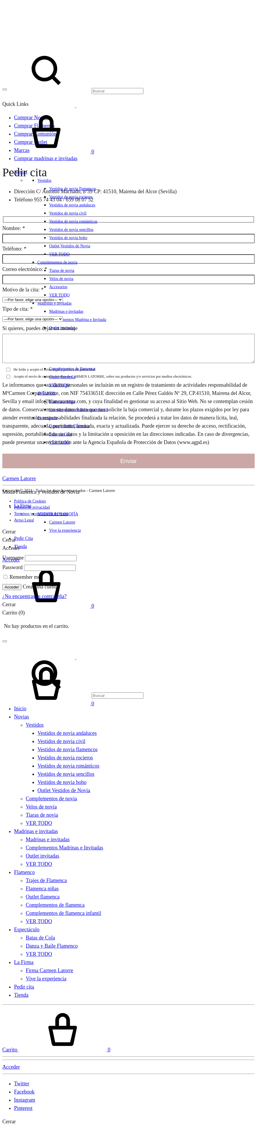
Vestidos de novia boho (68, 238)
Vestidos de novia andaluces (72, 205)
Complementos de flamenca (55, 905)
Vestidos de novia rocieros (65, 758)
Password (12, 567)
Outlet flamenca (42, 897)
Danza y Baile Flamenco (52, 946)
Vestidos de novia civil (67, 213)
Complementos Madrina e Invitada (77, 319)
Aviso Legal (24, 520)
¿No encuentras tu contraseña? (34, 596)
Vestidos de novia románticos (73, 221)
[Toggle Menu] (4, 89)
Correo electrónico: (24, 269)
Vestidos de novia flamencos (67, 749)
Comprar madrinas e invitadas (45, 158)
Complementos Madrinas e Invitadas (64, 848)
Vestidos (35, 725)
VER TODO (59, 254)
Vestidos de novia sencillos (71, 229)
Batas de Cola (40, 938)
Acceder (12, 587)
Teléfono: (14, 249)
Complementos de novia (57, 262)
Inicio (20, 708)
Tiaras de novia (61, 270)
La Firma (23, 962)
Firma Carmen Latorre (49, 970)
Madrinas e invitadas (54, 303)
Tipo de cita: (17, 309)
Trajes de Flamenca (46, 880)
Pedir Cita (23, 538)
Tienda (20, 546)
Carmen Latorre (19, 478)
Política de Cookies (30, 501)
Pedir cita (24, 987)
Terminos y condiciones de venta (41, 514)
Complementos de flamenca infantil (63, 913)
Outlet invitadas (42, 856)
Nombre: (13, 228)
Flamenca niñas (42, 889)
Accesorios (58, 287)
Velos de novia (61, 279)
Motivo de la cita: (23, 290)
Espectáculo (27, 929)
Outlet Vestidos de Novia (69, 246)
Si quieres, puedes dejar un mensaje (40, 328)
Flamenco (24, 872)
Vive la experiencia (65, 530)
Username (13, 558)
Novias (21, 717)
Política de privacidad (32, 507)
